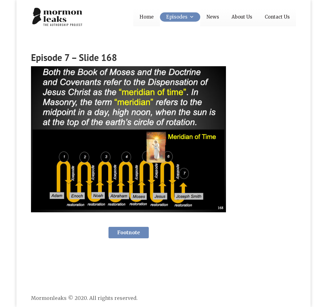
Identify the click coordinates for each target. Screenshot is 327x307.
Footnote (128, 232)
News (212, 17)
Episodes (180, 17)
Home (146, 17)
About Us (242, 17)
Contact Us (277, 17)
